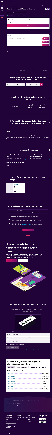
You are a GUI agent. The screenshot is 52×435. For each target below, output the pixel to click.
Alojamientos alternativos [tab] (22, 367)
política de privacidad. (36, 349)
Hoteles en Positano (11, 383)
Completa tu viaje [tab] (42, 367)
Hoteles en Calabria (31, 5)
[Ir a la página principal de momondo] (8, 1)
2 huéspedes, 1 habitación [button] (13, 22)
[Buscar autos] (2, 10)
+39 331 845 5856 (10, 13)
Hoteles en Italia (23, 5)
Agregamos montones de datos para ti (28, 406)
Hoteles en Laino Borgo (39, 5)
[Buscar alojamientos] (2, 8)
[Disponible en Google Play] (42, 419)
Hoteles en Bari (10, 388)
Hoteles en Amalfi (11, 386)
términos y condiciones (25, 349)
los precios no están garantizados (34, 400)
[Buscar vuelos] (2, 5)
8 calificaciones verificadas (19, 15)
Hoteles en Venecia (11, 376)
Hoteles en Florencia (11, 378)
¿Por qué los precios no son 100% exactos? (28, 408)
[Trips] (2, 14)
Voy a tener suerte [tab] (33, 367)
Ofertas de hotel (9, 5)
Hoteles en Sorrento (11, 381)
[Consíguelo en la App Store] (42, 422)
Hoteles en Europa (16, 5)
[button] (2, 2)
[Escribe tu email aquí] (29, 341)
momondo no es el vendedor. (28, 403)
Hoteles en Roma (11, 373)
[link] (28, 230)
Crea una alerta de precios (26, 224)
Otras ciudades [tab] (11, 367)
